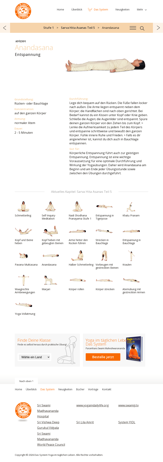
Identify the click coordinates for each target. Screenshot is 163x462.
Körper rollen (77, 283)
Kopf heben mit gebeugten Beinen (52, 235)
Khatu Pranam (131, 209)
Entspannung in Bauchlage (132, 235)
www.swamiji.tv (128, 405)
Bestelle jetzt (103, 357)
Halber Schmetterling (81, 258)
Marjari (50, 283)
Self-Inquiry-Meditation (50, 210)
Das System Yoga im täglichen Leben (23, 10)
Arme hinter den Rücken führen (78, 235)
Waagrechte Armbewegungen (25, 284)
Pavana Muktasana (26, 258)
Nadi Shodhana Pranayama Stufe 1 (80, 210)
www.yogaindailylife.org (92, 405)
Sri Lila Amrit (85, 422)
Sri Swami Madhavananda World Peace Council (51, 439)
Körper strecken (105, 283)
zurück (5, 28)
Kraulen (131, 258)
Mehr (140, 9)
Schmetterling (23, 209)
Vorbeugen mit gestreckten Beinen (107, 259)
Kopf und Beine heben (24, 235)
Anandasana (50, 258)
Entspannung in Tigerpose (105, 210)
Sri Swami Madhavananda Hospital (47, 410)
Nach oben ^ (26, 381)
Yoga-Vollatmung (25, 307)
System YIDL (126, 422)
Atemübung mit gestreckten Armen (134, 284)
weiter (158, 28)
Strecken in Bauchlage (104, 235)
